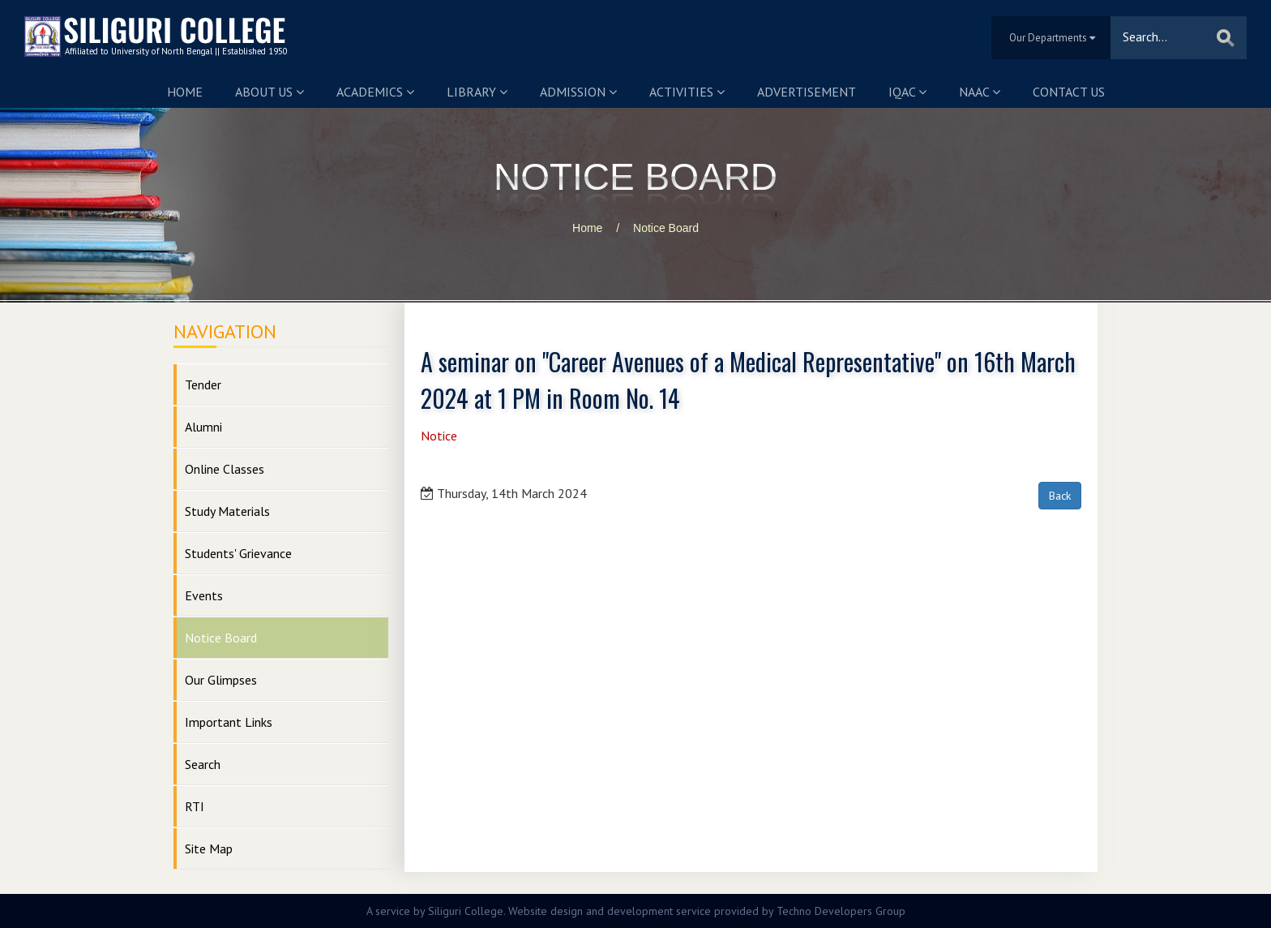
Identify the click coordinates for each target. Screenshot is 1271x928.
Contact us (1069, 92)
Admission (578, 92)
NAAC (979, 92)
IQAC (907, 92)
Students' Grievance (238, 553)
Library (477, 92)
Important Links (228, 722)
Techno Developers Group (841, 911)
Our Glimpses (221, 680)
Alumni (203, 427)
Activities (687, 92)
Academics (375, 92)
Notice (439, 435)
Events (204, 595)
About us (269, 92)
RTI (194, 806)
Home (185, 92)
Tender (203, 384)
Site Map (209, 848)
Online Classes (224, 469)
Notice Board (666, 227)
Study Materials (227, 511)
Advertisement (806, 92)
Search (202, 764)
